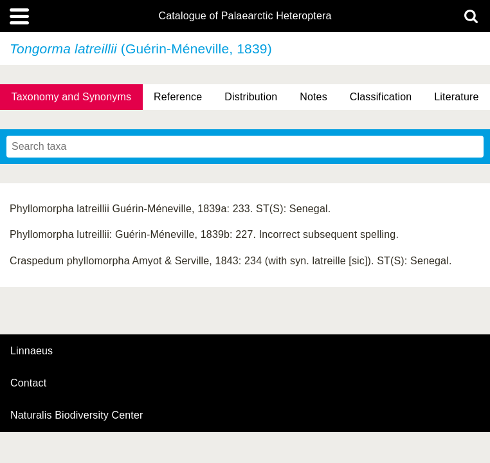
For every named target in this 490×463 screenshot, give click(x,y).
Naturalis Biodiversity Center (76, 415)
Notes (313, 96)
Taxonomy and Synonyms (71, 96)
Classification (381, 96)
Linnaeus (31, 351)
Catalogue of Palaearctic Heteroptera (244, 16)
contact (28, 382)
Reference (178, 96)
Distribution (250, 96)
